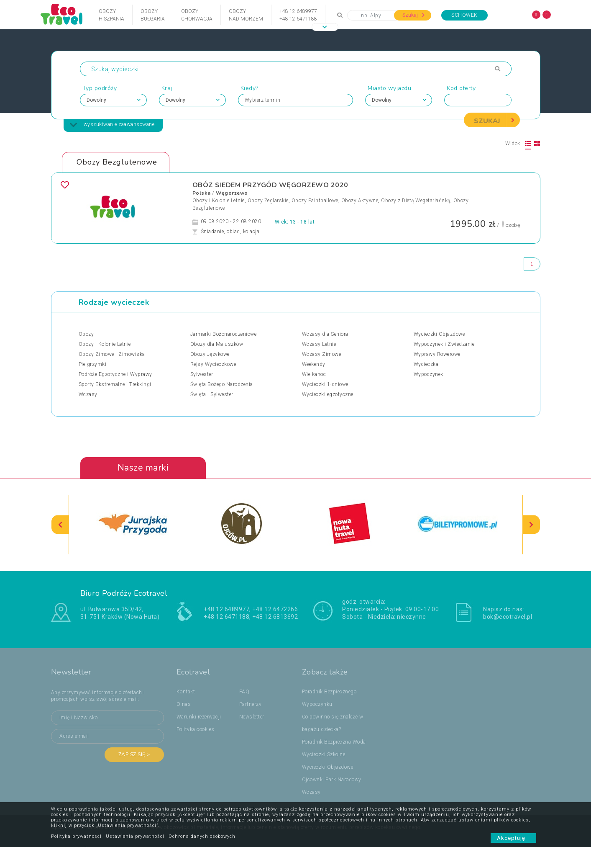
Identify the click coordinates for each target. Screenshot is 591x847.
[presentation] (60, 524)
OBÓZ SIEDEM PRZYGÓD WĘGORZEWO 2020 (270, 185)
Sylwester (201, 374)
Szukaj (413, 15)
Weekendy (313, 364)
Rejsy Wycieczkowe (213, 364)
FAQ (244, 692)
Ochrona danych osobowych (202, 836)
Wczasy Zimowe (321, 354)
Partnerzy (250, 704)
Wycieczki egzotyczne (327, 394)
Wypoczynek (428, 374)
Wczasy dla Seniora (325, 334)
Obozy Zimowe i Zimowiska (112, 354)
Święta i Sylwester (211, 394)
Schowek (464, 15)
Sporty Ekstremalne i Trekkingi (115, 384)
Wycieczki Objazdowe (439, 334)
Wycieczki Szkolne (323, 754)
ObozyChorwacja (196, 15)
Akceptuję (513, 838)
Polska (201, 193)
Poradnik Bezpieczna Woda (334, 742)
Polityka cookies (196, 729)
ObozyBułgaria (153, 15)
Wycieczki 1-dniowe (325, 384)
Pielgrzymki (93, 364)
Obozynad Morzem (246, 15)
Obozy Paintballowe (315, 200)
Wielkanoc (314, 374)
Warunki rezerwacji (199, 717)
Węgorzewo (232, 193)
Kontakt (186, 692)
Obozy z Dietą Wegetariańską (415, 200)
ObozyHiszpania (111, 15)
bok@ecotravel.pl (507, 616)
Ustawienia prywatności (135, 836)
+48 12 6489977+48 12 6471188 (298, 15)
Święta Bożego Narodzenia (221, 384)
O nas (184, 704)
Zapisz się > (134, 754)
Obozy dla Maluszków (216, 344)
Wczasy (88, 394)
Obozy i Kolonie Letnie (218, 200)
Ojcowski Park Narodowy (331, 780)
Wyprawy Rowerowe (437, 354)
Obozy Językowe (210, 354)
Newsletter (251, 717)
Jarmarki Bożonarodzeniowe (223, 334)
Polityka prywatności (76, 836)
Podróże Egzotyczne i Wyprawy (115, 374)
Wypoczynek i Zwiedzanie (444, 344)
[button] (325, 27)
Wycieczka (426, 364)
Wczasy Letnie (319, 344)
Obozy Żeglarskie (268, 200)
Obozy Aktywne (360, 200)
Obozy (86, 334)
